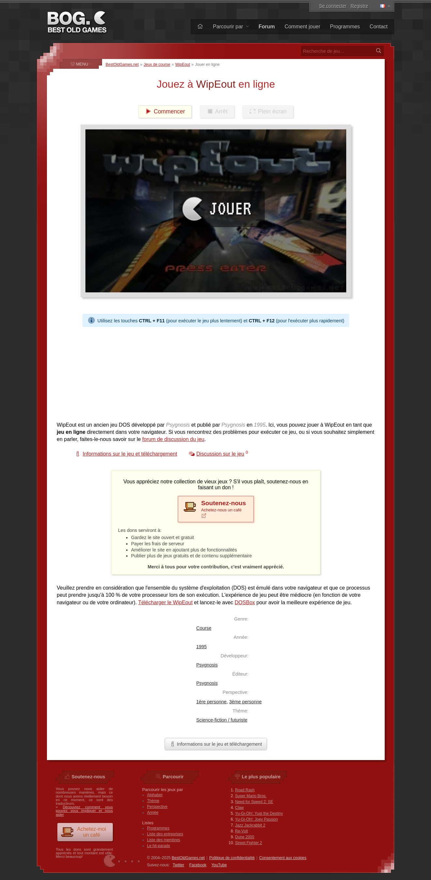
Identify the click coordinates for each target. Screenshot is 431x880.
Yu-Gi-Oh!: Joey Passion (256, 819)
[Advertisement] (215, 372)
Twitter (178, 865)
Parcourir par (231, 26)
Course (203, 628)
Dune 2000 (244, 837)
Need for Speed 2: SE (254, 801)
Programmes (345, 26)
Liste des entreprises (165, 834)
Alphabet (154, 795)
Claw (239, 807)
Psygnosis (207, 664)
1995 (201, 646)
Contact (379, 26)
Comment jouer (302, 26)
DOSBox (245, 602)
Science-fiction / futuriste (221, 720)
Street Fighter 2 (248, 843)
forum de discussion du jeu (173, 439)
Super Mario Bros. (251, 796)
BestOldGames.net (122, 64)
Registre (359, 5)
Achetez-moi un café (83, 832)
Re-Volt (241, 831)
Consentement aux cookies (282, 858)
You (219, 865)
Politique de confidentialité (232, 858)
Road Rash (245, 790)
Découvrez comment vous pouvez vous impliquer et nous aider (84, 810)
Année (152, 812)
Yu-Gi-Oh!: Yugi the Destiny (259, 813)
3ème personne (245, 701)
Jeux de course (157, 64)
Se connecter (333, 5)
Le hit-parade (158, 845)
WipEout (182, 64)
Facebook (197, 865)
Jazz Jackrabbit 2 (250, 825)
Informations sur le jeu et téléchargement (216, 744)
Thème (153, 801)
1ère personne (211, 701)
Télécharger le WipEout (165, 602)
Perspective (157, 806)
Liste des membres (163, 840)
